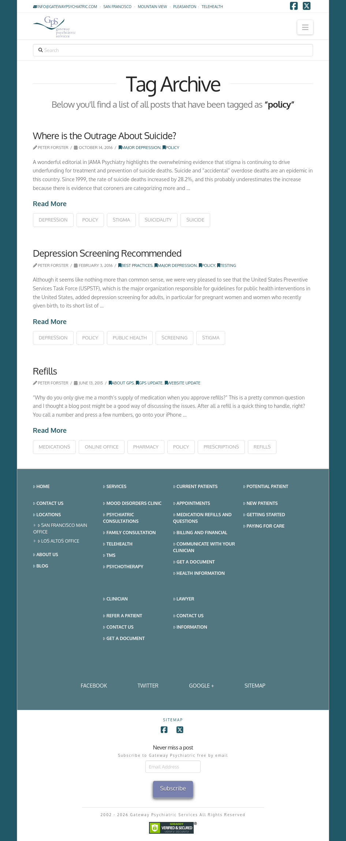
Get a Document (194, 562)
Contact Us (48, 503)
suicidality (158, 220)
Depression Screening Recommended (107, 253)
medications (54, 447)
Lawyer (183, 599)
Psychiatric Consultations (120, 518)
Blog (40, 566)
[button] (305, 27)
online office (101, 447)
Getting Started (264, 515)
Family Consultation (129, 533)
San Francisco (117, 6)
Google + (201, 685)
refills (262, 447)
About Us (45, 555)
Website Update (183, 383)
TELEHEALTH (212, 6)
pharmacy (146, 447)
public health (130, 338)
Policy (171, 147)
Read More (50, 204)
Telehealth (118, 544)
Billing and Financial (200, 533)
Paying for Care (263, 526)
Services (114, 487)
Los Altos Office (58, 541)
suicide (195, 220)
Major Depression (140, 147)
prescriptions (221, 447)
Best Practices (135, 265)
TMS (109, 555)
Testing (226, 265)
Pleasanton (184, 6)
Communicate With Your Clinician (204, 547)
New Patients (260, 503)
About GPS (121, 383)
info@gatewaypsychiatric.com (65, 6)
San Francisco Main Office (60, 528)
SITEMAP (255, 685)
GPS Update (149, 383)
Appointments (191, 503)
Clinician (115, 599)
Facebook (94, 685)
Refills (45, 371)
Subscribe (173, 788)
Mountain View (152, 6)
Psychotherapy (123, 567)
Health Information (199, 573)
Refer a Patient (122, 616)
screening (174, 338)
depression (53, 220)
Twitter (148, 685)
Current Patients (195, 487)
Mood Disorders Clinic (132, 503)
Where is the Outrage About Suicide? (104, 135)
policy (90, 220)
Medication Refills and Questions (202, 518)
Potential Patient (265, 487)
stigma (121, 220)
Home (41, 487)
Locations (47, 515)
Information (190, 627)
